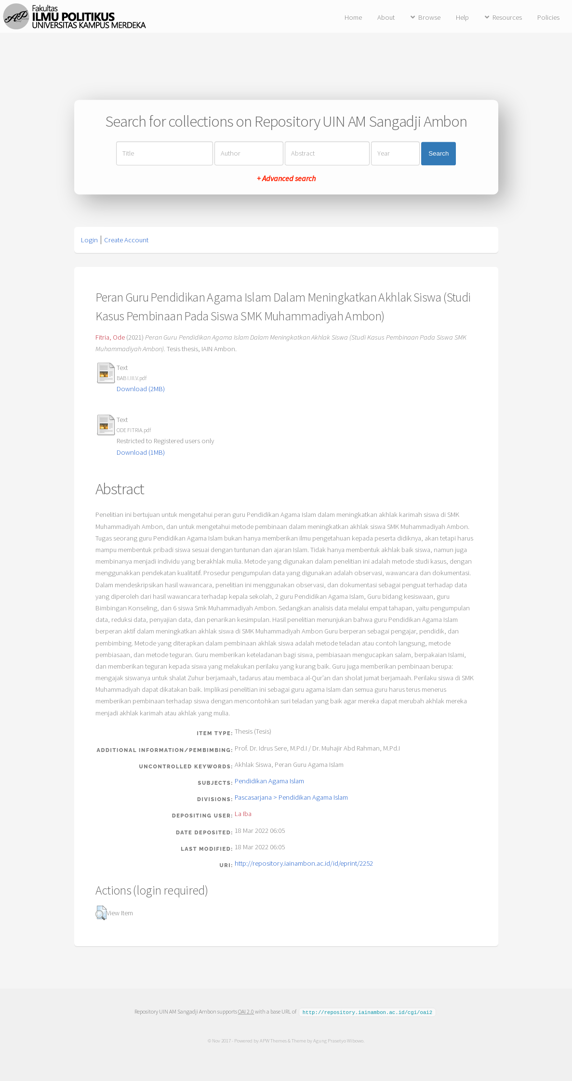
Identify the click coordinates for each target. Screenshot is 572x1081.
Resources (507, 17)
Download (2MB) (141, 388)
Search (438, 153)
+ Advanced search (286, 179)
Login (89, 240)
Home (353, 17)
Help (462, 17)
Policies (548, 17)
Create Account (126, 240)
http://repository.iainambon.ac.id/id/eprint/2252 (304, 863)
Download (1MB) (141, 452)
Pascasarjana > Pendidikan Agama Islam (291, 797)
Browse (429, 17)
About (386, 17)
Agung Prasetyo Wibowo (338, 1040)
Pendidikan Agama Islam (269, 781)
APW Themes (273, 1040)
